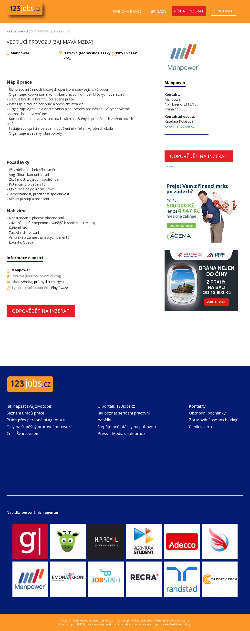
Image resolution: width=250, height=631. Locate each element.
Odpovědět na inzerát (41, 311)
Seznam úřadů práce (25, 413)
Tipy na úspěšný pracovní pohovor (38, 426)
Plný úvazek (126, 53)
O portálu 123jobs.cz (116, 406)
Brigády (159, 11)
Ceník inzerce (201, 426)
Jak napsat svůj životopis (29, 406)
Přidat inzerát (189, 11)
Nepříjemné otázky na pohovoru (127, 426)
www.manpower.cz (180, 126)
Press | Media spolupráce (121, 433)
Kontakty (197, 406)
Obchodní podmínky (207, 413)
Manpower (20, 53)
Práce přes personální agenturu (36, 420)
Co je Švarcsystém (23, 433)
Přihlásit (223, 10)
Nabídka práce (127, 11)
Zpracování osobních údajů (214, 420)
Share (169, 167)
